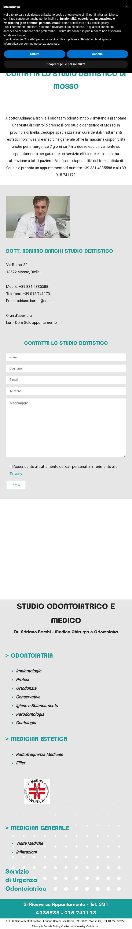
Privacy (16, 473)
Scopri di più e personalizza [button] (66, 64)
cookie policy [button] (100, 23)
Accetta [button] (97, 54)
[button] (126, 6)
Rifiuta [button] (34, 54)
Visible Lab (92, 926)
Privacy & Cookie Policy (46, 926)
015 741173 (80, 913)
